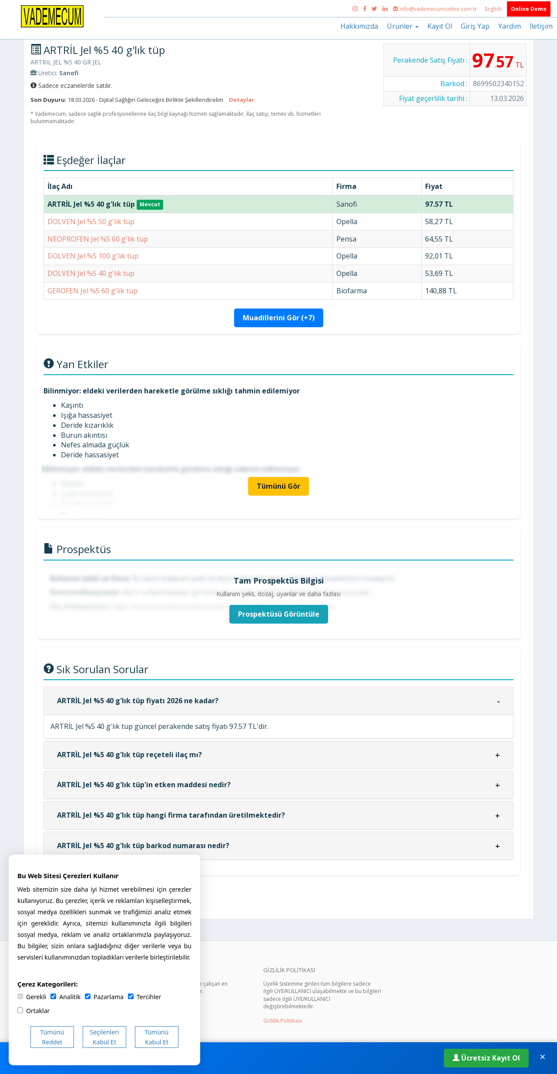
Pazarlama (104, 997)
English (494, 9)
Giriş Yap (475, 26)
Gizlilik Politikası (282, 1020)
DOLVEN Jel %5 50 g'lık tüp (90, 221)
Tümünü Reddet (52, 1037)
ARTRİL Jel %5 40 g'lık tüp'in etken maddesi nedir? (144, 784)
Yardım (509, 26)
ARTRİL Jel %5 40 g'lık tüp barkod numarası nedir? (143, 845)
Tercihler (144, 997)
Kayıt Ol (439, 26)
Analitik (65, 997)
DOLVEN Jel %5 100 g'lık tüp (92, 256)
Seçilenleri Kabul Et (104, 1037)
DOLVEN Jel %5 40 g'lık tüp (90, 273)
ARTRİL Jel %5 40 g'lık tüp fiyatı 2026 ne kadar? (137, 700)
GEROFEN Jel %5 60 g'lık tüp (92, 290)
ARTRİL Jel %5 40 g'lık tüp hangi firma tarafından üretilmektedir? (171, 815)
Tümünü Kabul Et (157, 1037)
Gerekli (31, 997)
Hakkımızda (359, 26)
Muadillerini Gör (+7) (279, 317)
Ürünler (403, 26)
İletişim (541, 26)
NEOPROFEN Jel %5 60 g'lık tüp (97, 239)
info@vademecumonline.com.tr (435, 9)
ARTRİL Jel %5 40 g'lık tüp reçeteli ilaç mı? (129, 754)
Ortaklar (33, 1011)
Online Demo (529, 9)
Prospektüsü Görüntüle (278, 614)
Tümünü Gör (278, 486)
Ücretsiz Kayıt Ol (486, 1058)
